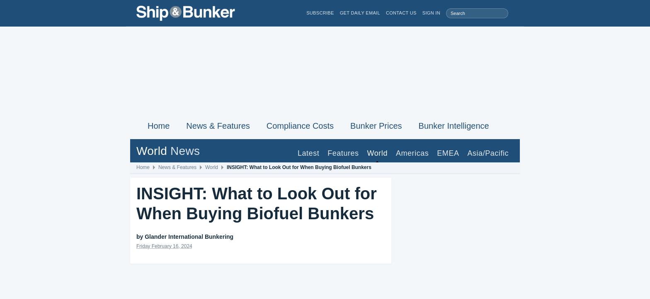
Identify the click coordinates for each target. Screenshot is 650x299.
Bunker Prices (376, 125)
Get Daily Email (360, 13)
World (377, 153)
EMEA (448, 153)
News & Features (218, 125)
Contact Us (401, 13)
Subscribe (320, 13)
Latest (308, 153)
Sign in (431, 13)
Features (343, 153)
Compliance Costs (300, 125)
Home (159, 125)
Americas (412, 153)
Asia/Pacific (488, 153)
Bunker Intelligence (454, 125)
